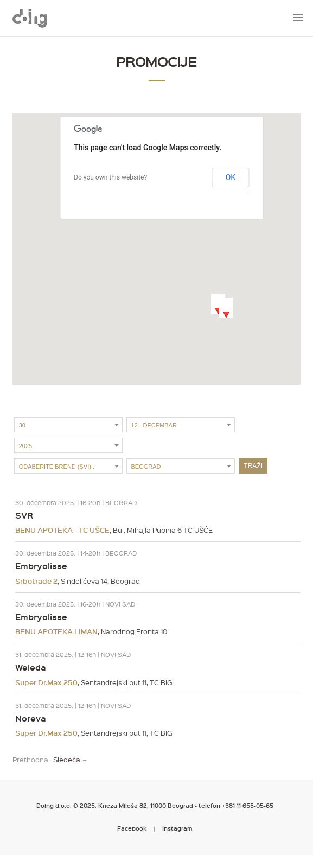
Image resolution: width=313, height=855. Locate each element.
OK (230, 177)
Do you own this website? (110, 177)
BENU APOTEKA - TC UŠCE (62, 530)
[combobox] (68, 424)
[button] (218, 304)
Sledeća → (70, 759)
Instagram (177, 828)
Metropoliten (30, 18)
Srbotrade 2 (36, 581)
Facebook (132, 828)
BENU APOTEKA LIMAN (56, 631)
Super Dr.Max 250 (46, 682)
